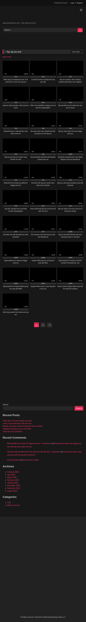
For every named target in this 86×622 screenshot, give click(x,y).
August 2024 (12, 491)
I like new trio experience (12, 431)
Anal (9, 502)
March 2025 (12, 477)
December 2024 (13, 485)
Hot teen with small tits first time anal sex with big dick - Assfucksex (33, 452)
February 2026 (13, 472)
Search (5, 405)
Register (80, 3)
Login (72, 3)
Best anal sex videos (31, 460)
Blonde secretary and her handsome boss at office (23, 426)
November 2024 (13, 488)
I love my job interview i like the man (17, 423)
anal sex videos (13, 460)
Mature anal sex (13, 505)
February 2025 (13, 480)
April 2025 (11, 475)
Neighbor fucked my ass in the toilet (17, 429)
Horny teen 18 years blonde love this (17, 421)
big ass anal (7, 57)
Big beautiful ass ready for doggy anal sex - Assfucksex (29, 443)
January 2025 (12, 483)
